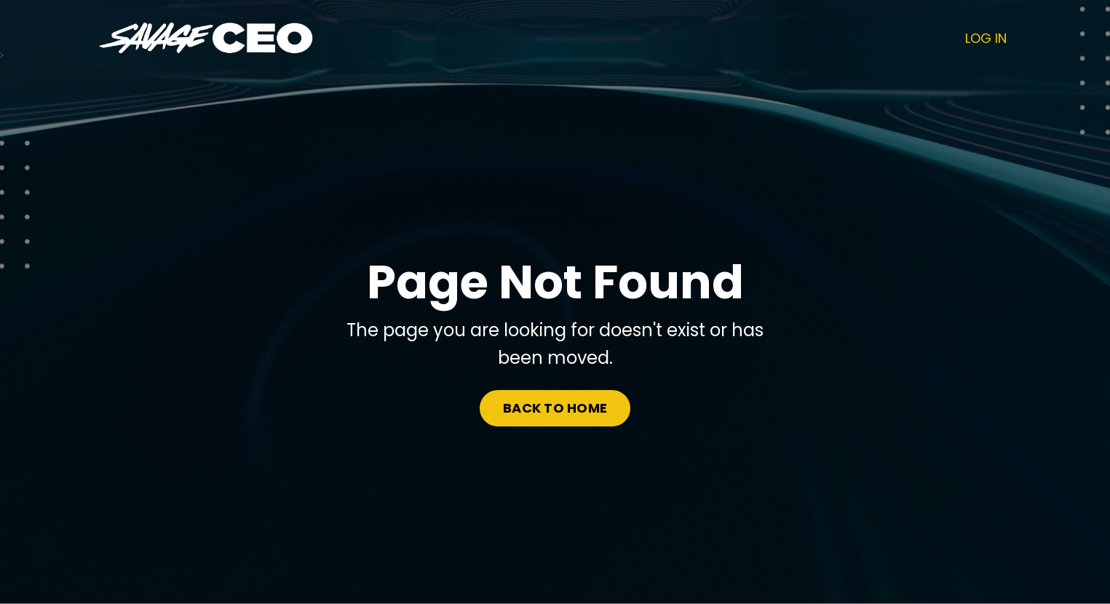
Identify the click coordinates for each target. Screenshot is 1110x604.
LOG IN (986, 38)
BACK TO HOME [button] (555, 408)
